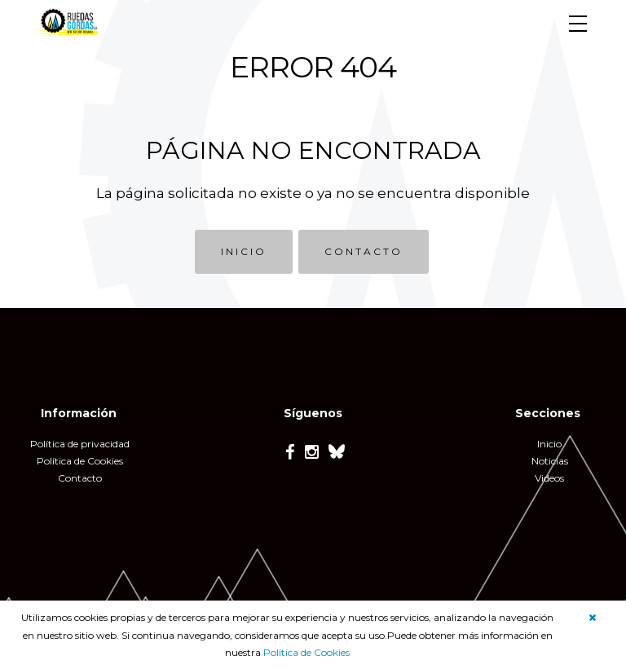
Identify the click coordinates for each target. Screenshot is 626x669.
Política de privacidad (80, 444)
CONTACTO (363, 251)
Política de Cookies (306, 652)
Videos (549, 478)
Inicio (549, 444)
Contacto (80, 478)
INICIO (244, 251)
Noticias (549, 461)
